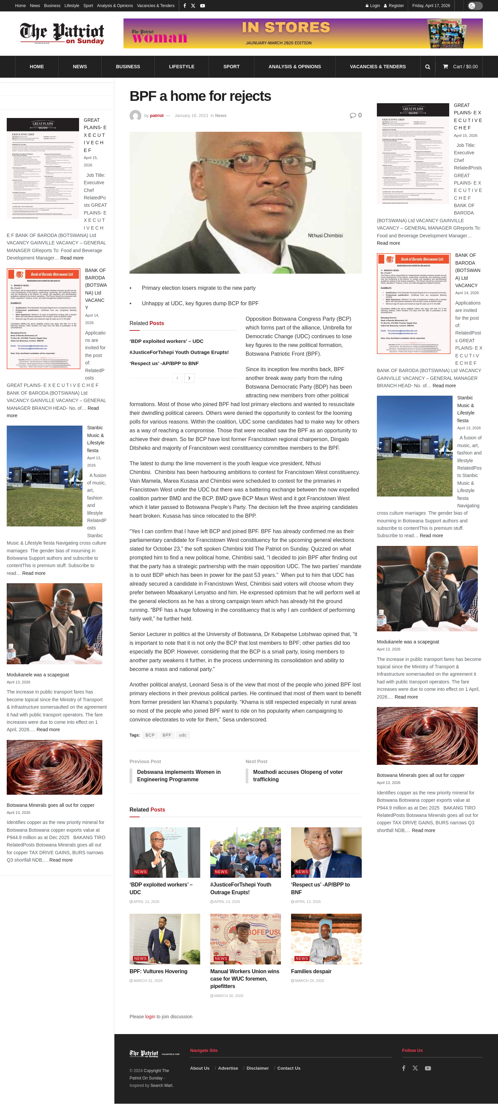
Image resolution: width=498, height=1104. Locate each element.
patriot (157, 115)
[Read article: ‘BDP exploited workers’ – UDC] (165, 853)
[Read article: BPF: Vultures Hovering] (165, 939)
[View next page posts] (189, 378)
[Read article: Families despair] (326, 939)
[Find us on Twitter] (415, 1069)
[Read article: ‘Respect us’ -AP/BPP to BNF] (326, 853)
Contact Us (288, 1068)
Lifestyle (72, 5)
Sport (88, 5)
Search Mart (161, 1086)
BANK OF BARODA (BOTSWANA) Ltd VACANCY (468, 270)
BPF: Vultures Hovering (158, 972)
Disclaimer (258, 1068)
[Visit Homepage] (62, 33)
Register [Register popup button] (394, 5)
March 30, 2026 (226, 996)
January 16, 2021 (191, 115)
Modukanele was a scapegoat (38, 674)
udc (183, 735)
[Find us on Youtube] (428, 1069)
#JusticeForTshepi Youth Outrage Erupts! (179, 352)
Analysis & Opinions (115, 5)
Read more (72, 258)
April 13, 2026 (144, 902)
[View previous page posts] (177, 378)
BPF (167, 735)
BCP (150, 735)
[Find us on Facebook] (403, 1069)
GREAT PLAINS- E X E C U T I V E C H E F (95, 135)
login (150, 1017)
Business (52, 5)
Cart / (465, 66)
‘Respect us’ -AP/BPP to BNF (164, 363)
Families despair (312, 972)
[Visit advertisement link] (303, 33)
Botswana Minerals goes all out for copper (51, 805)
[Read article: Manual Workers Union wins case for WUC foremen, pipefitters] (245, 939)
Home (20, 5)
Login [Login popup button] (373, 5)
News (35, 5)
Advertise (228, 1068)
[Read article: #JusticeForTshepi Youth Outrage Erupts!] (245, 853)
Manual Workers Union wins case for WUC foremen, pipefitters (244, 979)
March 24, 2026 (307, 981)
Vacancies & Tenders (156, 5)
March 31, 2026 (146, 981)
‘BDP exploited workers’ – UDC (167, 341)
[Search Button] (427, 67)
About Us (200, 1068)
